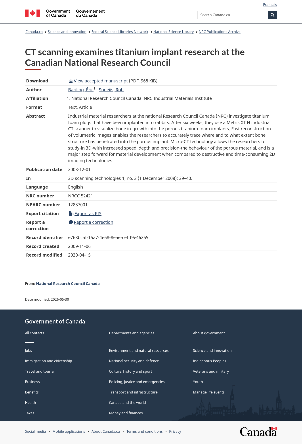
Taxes (29, 413)
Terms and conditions (144, 431)
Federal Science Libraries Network (120, 31)
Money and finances (126, 413)
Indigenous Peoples (209, 360)
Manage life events (209, 392)
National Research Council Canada (68, 283)
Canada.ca (34, 31)
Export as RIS (85, 213)
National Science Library (173, 31)
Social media (35, 431)
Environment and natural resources (139, 350)
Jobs (28, 350)
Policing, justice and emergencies (137, 381)
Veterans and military (211, 371)
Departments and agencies (131, 333)
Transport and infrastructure (133, 392)
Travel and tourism (41, 371)
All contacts (34, 333)
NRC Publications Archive (220, 31)
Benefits (32, 392)
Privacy (175, 431)
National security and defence (134, 360)
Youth (198, 381)
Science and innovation (67, 31)
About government (209, 333)
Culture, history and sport (130, 371)
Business (32, 381)
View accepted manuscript (98, 81)
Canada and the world (127, 402)
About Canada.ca (106, 431)
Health (30, 402)
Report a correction (91, 222)
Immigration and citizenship (48, 360)
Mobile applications (68, 431)
